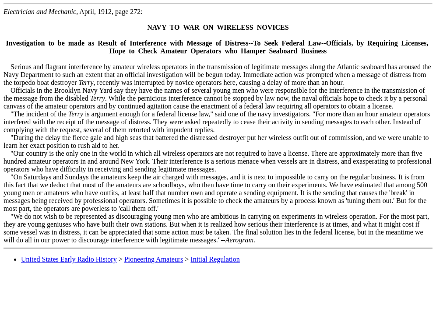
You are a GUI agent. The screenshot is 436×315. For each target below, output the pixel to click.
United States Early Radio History (69, 259)
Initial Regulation (214, 259)
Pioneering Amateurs (153, 259)
